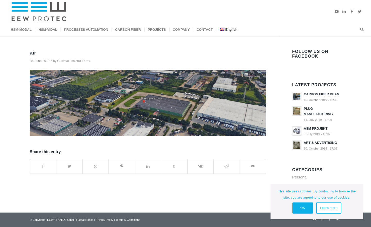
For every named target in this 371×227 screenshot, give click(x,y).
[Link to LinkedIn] (344, 11)
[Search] (360, 29)
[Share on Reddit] (227, 166)
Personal (299, 177)
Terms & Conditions (128, 219)
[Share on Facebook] (43, 166)
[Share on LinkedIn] (148, 166)
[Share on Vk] (201, 166)
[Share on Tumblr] (174, 166)
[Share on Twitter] (69, 166)
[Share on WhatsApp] (96, 166)
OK (302, 208)
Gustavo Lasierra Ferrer (73, 61)
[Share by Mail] (253, 166)
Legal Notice (85, 219)
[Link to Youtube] (336, 11)
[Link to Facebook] (352, 11)
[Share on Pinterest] (122, 166)
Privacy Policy (104, 219)
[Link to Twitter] (360, 11)
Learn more (328, 208)
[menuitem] (21, 29)
